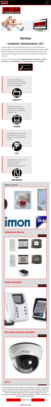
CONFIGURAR (26, 400)
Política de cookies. (25, 404)
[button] (5, 24)
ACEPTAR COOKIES (38, 400)
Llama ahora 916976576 (25, 67)
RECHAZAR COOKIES (13, 400)
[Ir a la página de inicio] (4, 2)
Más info (42, 235)
